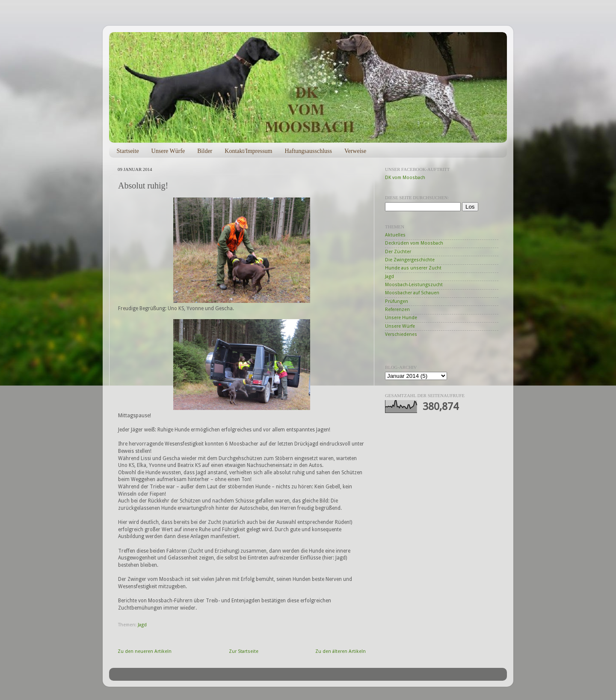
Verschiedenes (401, 334)
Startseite (128, 151)
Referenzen (397, 309)
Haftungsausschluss (308, 151)
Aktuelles (395, 235)
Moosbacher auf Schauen (412, 293)
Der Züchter (398, 251)
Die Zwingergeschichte (410, 260)
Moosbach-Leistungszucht (414, 284)
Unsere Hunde (401, 317)
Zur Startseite (243, 651)
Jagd (142, 625)
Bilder (204, 151)
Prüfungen (396, 301)
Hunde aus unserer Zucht (413, 268)
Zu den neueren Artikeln (145, 651)
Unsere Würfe (168, 151)
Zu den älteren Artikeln (340, 651)
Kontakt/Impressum (248, 151)
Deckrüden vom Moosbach (414, 243)
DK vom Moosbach (405, 177)
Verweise (355, 151)
